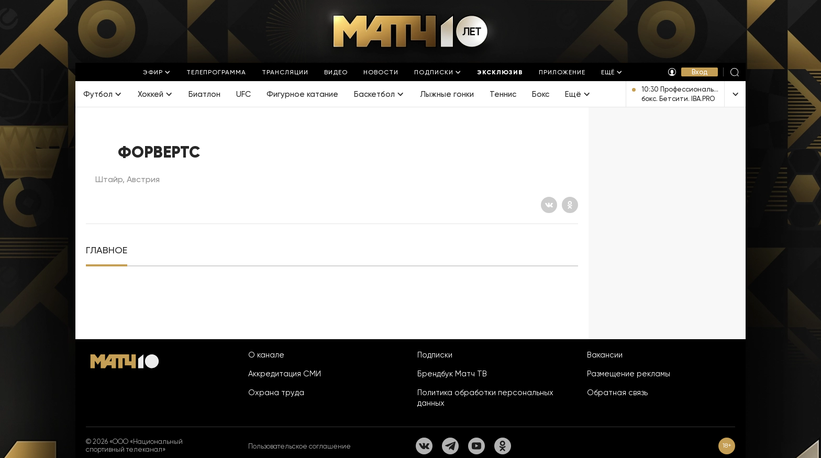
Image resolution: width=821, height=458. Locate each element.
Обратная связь (617, 392)
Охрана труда (276, 392)
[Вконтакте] (549, 205)
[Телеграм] (450, 446)
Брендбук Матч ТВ (452, 373)
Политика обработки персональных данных (485, 398)
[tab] (106, 250)
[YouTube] (476, 446)
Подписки (434, 355)
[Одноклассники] (570, 205)
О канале (266, 355)
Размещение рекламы (628, 373)
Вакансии (605, 355)
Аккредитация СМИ (284, 373)
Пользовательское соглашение (299, 446)
